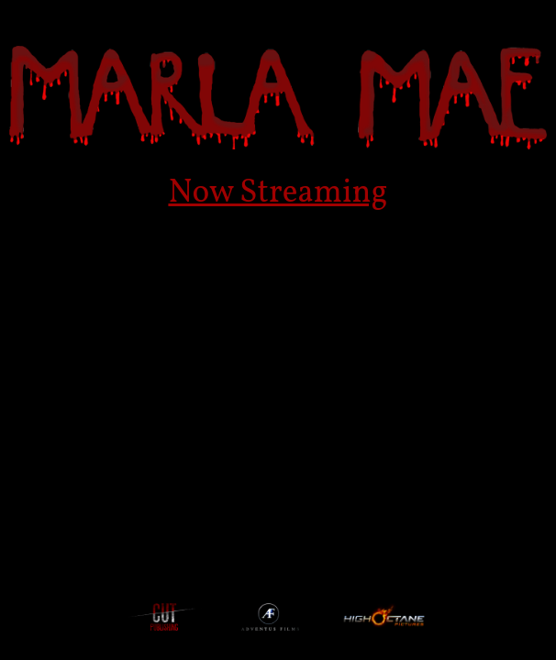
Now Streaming (277, 193)
